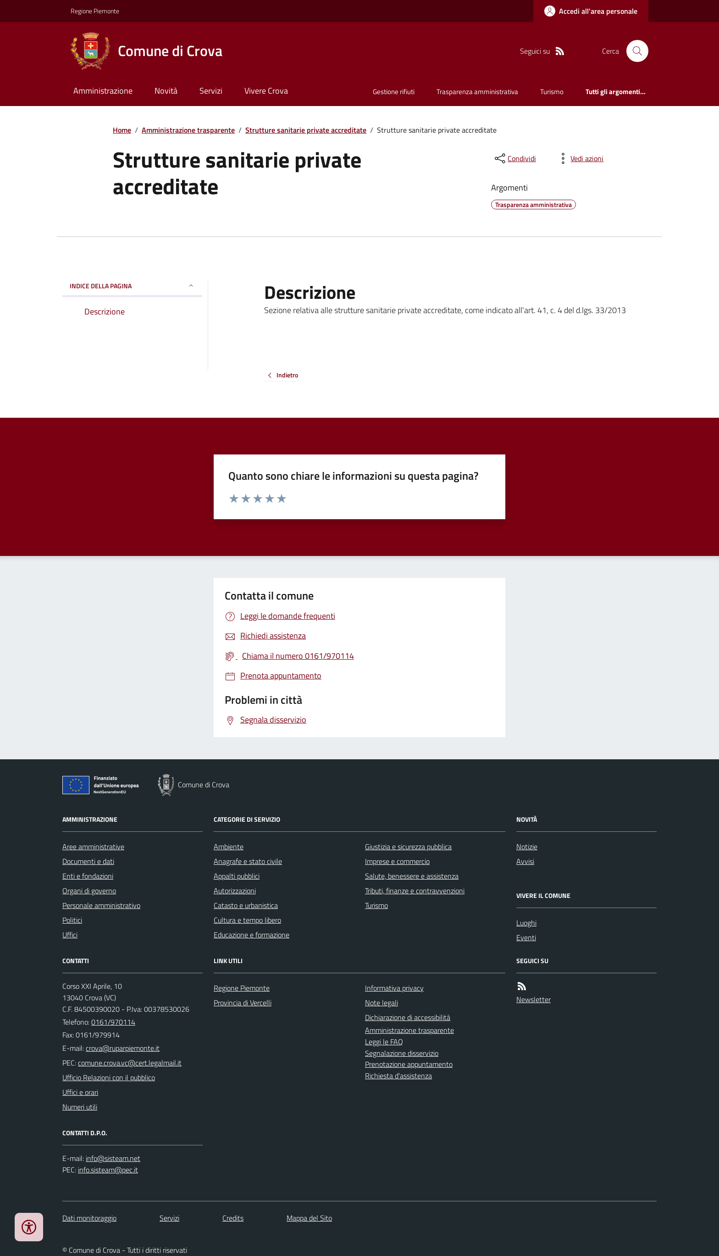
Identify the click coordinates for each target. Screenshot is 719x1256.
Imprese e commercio (397, 861)
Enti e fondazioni (87, 875)
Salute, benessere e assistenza (412, 875)
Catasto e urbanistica (246, 905)
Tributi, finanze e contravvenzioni (415, 890)
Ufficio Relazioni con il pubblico (108, 1077)
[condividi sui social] (514, 158)
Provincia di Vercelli (242, 1002)
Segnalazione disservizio (401, 1053)
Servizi (210, 90)
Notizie (526, 846)
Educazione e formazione (251, 934)
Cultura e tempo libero (247, 919)
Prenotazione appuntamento (409, 1064)
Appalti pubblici (237, 875)
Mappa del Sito (309, 1217)
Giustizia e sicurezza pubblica (408, 846)
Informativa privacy (394, 987)
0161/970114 (113, 1021)
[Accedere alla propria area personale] (590, 11)
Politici (72, 919)
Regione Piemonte (95, 11)
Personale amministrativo (101, 905)
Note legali (381, 1002)
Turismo (552, 91)
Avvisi (525, 861)
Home (122, 129)
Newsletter (533, 999)
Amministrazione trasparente (188, 129)
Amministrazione (103, 90)
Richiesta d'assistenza (398, 1075)
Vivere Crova (266, 90)
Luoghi (526, 922)
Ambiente (228, 846)
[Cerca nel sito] (633, 51)
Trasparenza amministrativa (477, 91)
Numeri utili (79, 1106)
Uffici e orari (80, 1092)
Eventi (526, 937)
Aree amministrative (93, 846)
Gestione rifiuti (394, 91)
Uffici (69, 934)
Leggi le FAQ (384, 1041)
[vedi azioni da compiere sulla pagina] (579, 158)
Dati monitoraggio (89, 1217)
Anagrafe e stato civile (248, 861)
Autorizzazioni (235, 890)
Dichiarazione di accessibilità (407, 1017)
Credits (232, 1217)
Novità (166, 90)
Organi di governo (89, 890)
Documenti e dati (88, 861)
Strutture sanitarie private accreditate (305, 129)
